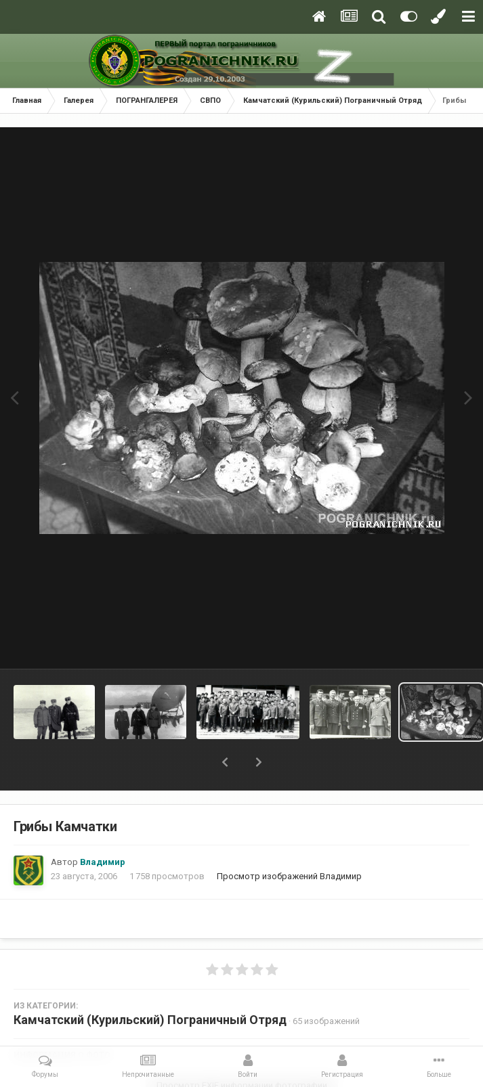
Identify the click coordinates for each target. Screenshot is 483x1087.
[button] (225, 762)
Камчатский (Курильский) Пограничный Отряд (150, 1020)
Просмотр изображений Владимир (289, 876)
